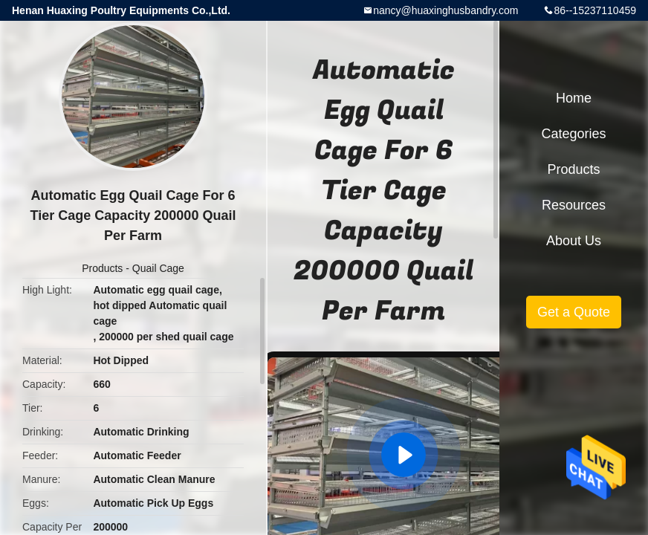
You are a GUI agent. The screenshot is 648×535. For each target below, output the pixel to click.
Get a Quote (573, 312)
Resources (574, 205)
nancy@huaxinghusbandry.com (445, 10)
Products (102, 268)
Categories (573, 133)
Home (574, 98)
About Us (573, 240)
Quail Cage (158, 268)
